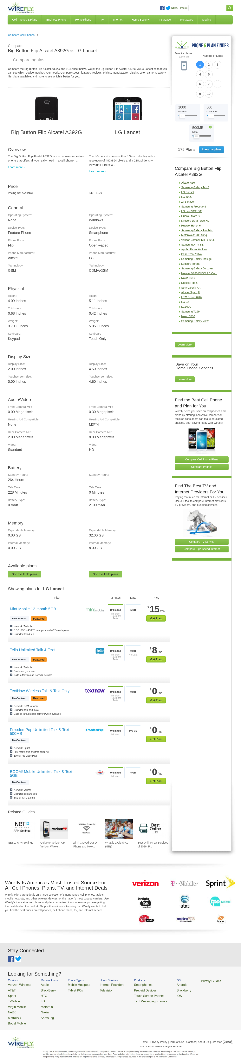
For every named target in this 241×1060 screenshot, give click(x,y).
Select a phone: (183, 55)
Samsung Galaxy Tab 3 (195, 163)
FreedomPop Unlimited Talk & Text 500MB (39, 731)
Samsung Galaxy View (195, 297)
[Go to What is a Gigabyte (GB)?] (119, 829)
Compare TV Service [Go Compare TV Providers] (201, 517)
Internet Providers (101, 984)
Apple (39, 984)
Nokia (39, 1007)
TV (102, 19)
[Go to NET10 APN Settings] (22, 829)
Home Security (141, 19)
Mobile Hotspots (72, 984)
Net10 (11, 1007)
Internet (117, 19)
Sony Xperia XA (190, 263)
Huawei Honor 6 (191, 201)
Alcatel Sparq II (190, 268)
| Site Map (216, 1035)
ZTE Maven (188, 177)
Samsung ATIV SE (192, 220)
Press (183, 7)
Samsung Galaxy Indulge (196, 234)
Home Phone (83, 19)
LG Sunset (187, 168)
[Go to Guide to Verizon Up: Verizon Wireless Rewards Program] (54, 829)
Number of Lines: (213, 56)
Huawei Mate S (190, 192)
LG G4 (185, 277)
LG (38, 998)
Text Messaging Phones (134, 998)
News (174, 7)
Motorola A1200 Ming (194, 211)
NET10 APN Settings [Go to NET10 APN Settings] (20, 842)
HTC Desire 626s (191, 273)
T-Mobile (13, 998)
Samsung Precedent (193, 182)
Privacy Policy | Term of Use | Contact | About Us (179, 1035)
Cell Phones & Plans (24, 19)
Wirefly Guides (188, 980)
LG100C (186, 282)
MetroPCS (14, 1012)
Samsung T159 (190, 287)
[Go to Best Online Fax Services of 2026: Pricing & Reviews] (152, 829)
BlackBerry (42, 989)
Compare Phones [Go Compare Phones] (201, 442)
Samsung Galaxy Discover (197, 244)
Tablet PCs (69, 989)
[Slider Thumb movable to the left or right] (182, 93)
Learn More (185, 320)
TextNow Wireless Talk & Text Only (39, 691)
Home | (144, 1035)
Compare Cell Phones (21, 34)
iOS (159, 993)
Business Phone (56, 19)
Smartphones (128, 984)
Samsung (41, 1012)
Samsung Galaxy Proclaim (197, 206)
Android (161, 984)
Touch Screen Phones (133, 993)
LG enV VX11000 (191, 187)
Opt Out (228, 1035)
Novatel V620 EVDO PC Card (199, 249)
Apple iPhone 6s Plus (194, 225)
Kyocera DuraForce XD (195, 196)
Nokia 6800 (188, 292)
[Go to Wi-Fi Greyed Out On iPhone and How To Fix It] (87, 829)
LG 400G (186, 172)
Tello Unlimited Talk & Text (32, 650)
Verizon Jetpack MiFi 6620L (198, 215)
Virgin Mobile (15, 1003)
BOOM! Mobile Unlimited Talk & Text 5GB (41, 773)
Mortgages (186, 19)
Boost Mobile (15, 1017)
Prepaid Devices (130, 989)
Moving (206, 19)
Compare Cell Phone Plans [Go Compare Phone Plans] (201, 435)
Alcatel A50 (188, 158)
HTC (39, 993)
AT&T (11, 989)
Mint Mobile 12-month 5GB (33, 609)
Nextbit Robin (189, 258)
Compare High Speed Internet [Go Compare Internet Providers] (202, 524)
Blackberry (163, 989)
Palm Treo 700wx (191, 230)
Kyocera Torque (190, 239)
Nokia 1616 (188, 253)
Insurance (165, 19)
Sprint (11, 993)
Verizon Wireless (17, 984)
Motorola (41, 1003)
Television (96, 989)
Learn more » (16, 167)
